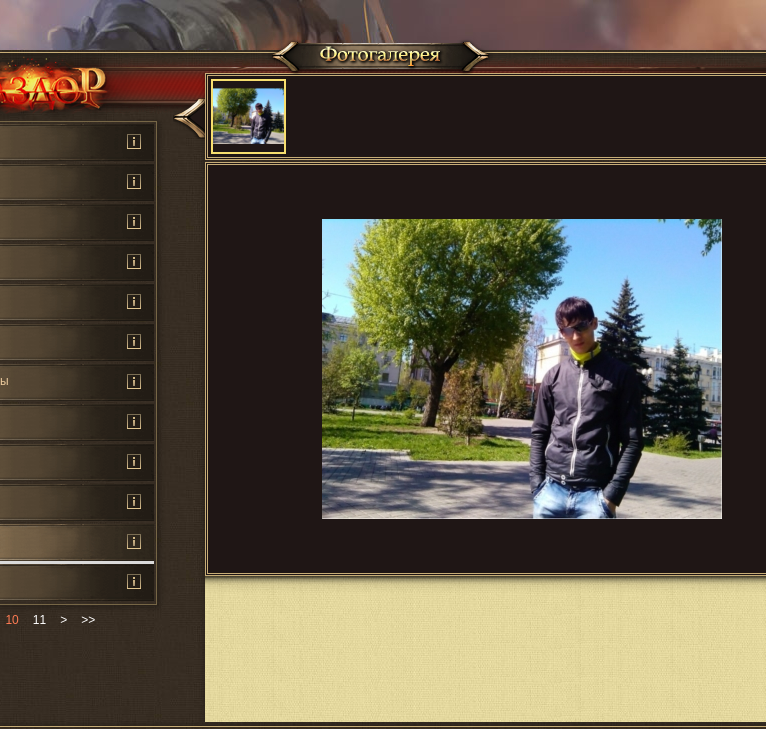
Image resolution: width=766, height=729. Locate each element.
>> (88, 620)
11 (39, 620)
